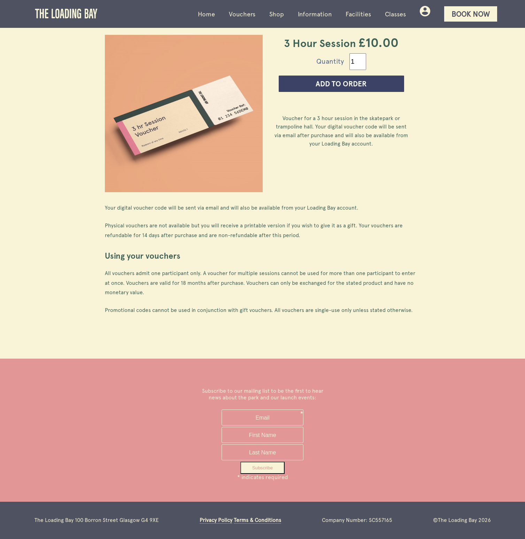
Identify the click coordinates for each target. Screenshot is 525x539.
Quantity (330, 61)
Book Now (470, 14)
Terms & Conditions (257, 520)
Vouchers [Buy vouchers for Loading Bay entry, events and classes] (242, 14)
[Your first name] (262, 435)
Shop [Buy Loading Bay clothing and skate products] (276, 14)
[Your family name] (262, 452)
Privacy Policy (216, 520)
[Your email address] (262, 417)
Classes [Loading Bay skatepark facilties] (395, 14)
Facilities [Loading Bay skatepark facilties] (358, 14)
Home (206, 14)
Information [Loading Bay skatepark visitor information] (315, 14)
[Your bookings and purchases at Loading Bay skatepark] (425, 14)
